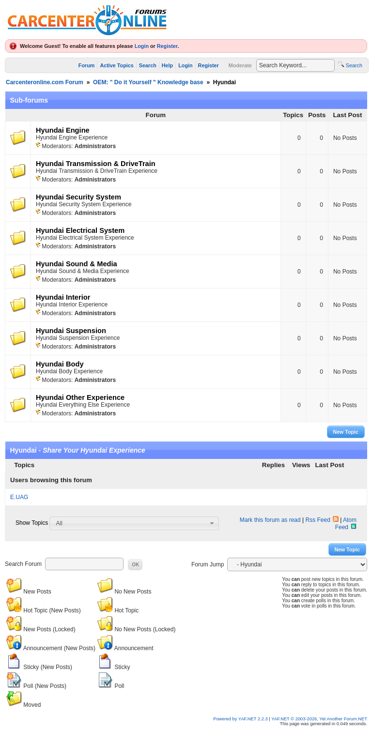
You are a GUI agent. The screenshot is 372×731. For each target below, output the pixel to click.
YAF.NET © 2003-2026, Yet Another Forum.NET (319, 718)
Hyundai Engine (63, 130)
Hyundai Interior (63, 297)
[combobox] (134, 523)
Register (167, 46)
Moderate (240, 65)
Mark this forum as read (270, 520)
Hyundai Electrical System (80, 230)
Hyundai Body (60, 364)
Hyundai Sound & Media (76, 264)
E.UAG (19, 497)
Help (167, 65)
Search (147, 65)
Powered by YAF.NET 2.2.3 (241, 718)
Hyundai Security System (78, 197)
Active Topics (116, 65)
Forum (86, 65)
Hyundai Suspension (71, 331)
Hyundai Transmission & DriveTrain (95, 164)
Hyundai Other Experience (80, 397)
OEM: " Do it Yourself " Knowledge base (148, 82)
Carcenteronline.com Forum (44, 82)
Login (142, 46)
